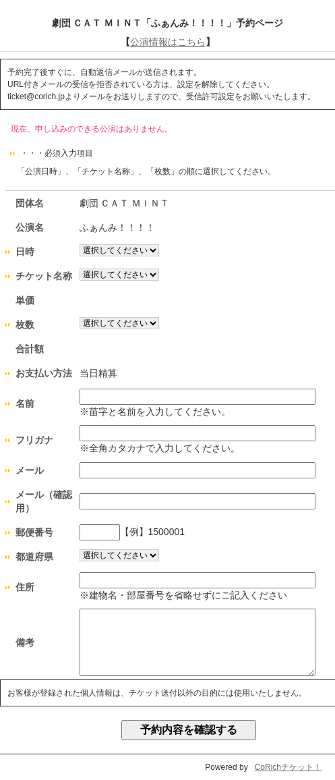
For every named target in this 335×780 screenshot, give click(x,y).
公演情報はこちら (168, 41)
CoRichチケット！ (288, 767)
